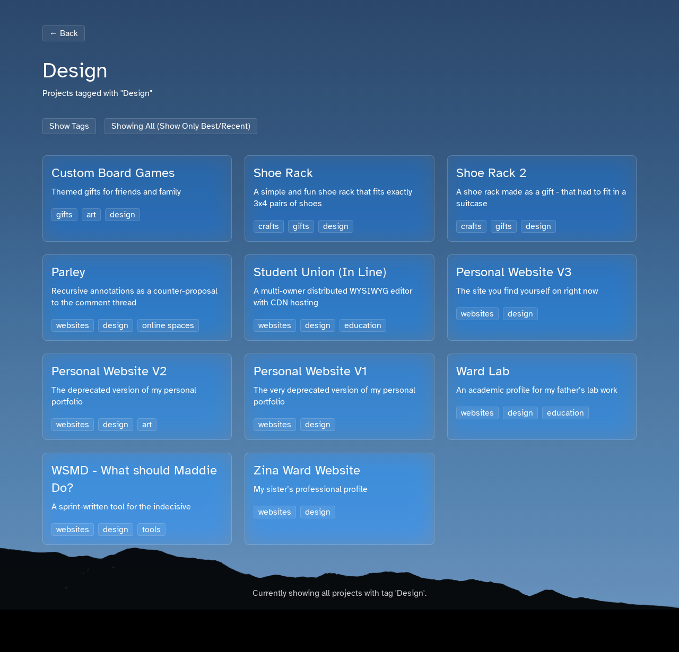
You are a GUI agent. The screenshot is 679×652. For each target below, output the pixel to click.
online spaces (168, 325)
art (91, 214)
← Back (63, 33)
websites (72, 325)
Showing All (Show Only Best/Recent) (180, 126)
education (362, 325)
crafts (268, 226)
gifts (64, 214)
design (122, 214)
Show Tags (69, 126)
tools (151, 529)
